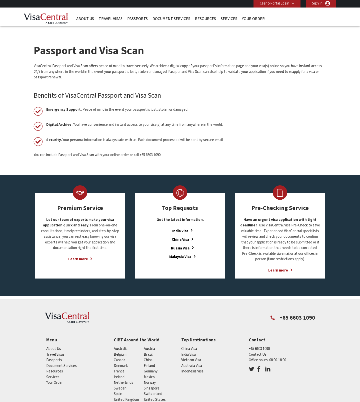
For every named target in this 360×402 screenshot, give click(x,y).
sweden (120, 379)
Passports (137, 19)
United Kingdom (126, 391)
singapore (152, 379)
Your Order (253, 19)
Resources (205, 19)
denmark (121, 357)
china (148, 351)
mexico (149, 368)
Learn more (78, 250)
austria (149, 340)
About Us (85, 19)
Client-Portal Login (274, 3)
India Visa (180, 222)
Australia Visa (191, 357)
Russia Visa (180, 239)
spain (118, 385)
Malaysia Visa (180, 248)
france (119, 363)
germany (151, 363)
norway (150, 374)
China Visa (180, 231)
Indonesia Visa (192, 363)
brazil (148, 346)
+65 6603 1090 (259, 340)
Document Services (171, 19)
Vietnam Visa (191, 351)
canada (119, 351)
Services (229, 19)
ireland (119, 368)
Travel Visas (110, 19)
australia (121, 340)
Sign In (317, 3)
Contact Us (257, 346)
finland (149, 357)
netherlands (123, 374)
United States (155, 391)
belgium (120, 346)
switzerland (153, 385)
